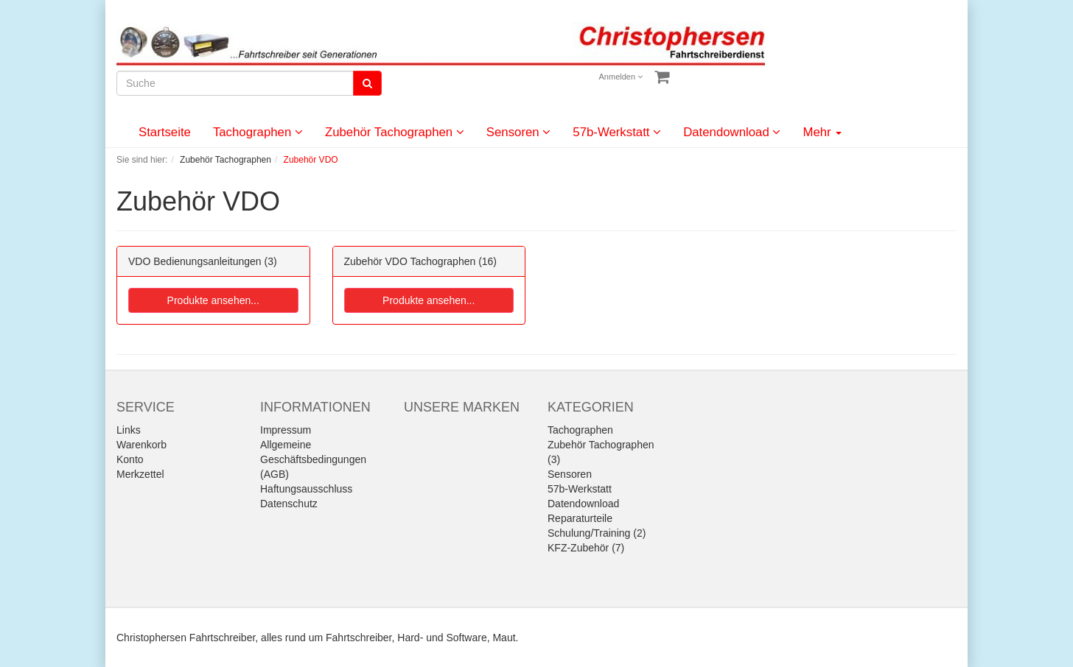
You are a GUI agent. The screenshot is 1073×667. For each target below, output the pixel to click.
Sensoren (518, 132)
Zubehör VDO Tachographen (410, 261)
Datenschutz (289, 503)
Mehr (822, 132)
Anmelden (621, 76)
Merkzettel (140, 474)
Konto (130, 459)
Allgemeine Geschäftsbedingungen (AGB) (313, 459)
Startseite (165, 132)
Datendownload (731, 132)
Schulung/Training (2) (597, 533)
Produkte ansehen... (213, 300)
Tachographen (258, 132)
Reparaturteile (580, 518)
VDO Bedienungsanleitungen (195, 261)
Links (128, 430)
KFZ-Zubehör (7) (586, 548)
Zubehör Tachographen (394, 132)
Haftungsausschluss (306, 489)
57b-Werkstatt (617, 132)
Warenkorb (141, 445)
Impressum (285, 430)
